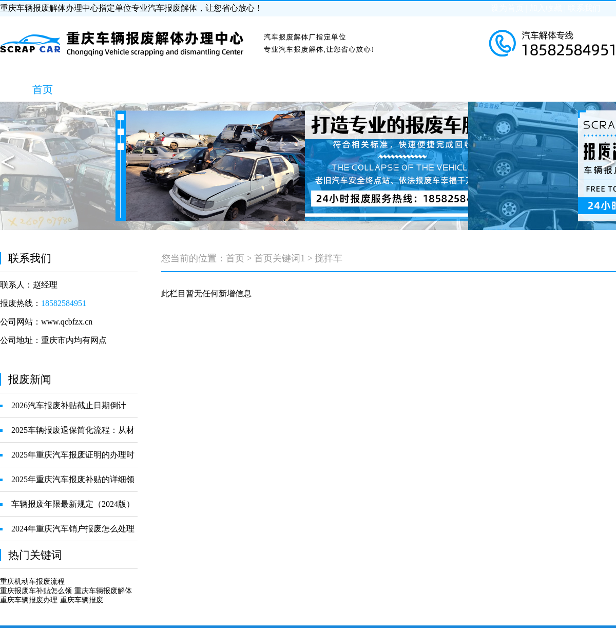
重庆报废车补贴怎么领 (36, 591)
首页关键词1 (279, 258)
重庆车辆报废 (81, 600)
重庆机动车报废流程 (32, 581)
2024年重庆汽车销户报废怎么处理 (72, 528)
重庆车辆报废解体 (103, 591)
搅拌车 (328, 258)
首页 (235, 258)
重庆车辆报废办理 (28, 600)
